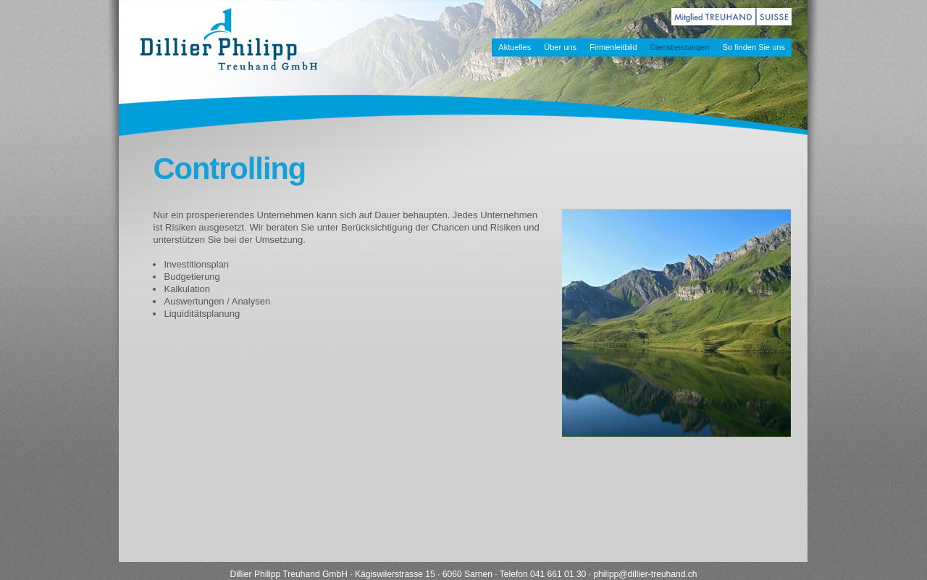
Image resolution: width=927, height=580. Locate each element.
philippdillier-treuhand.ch (645, 574)
